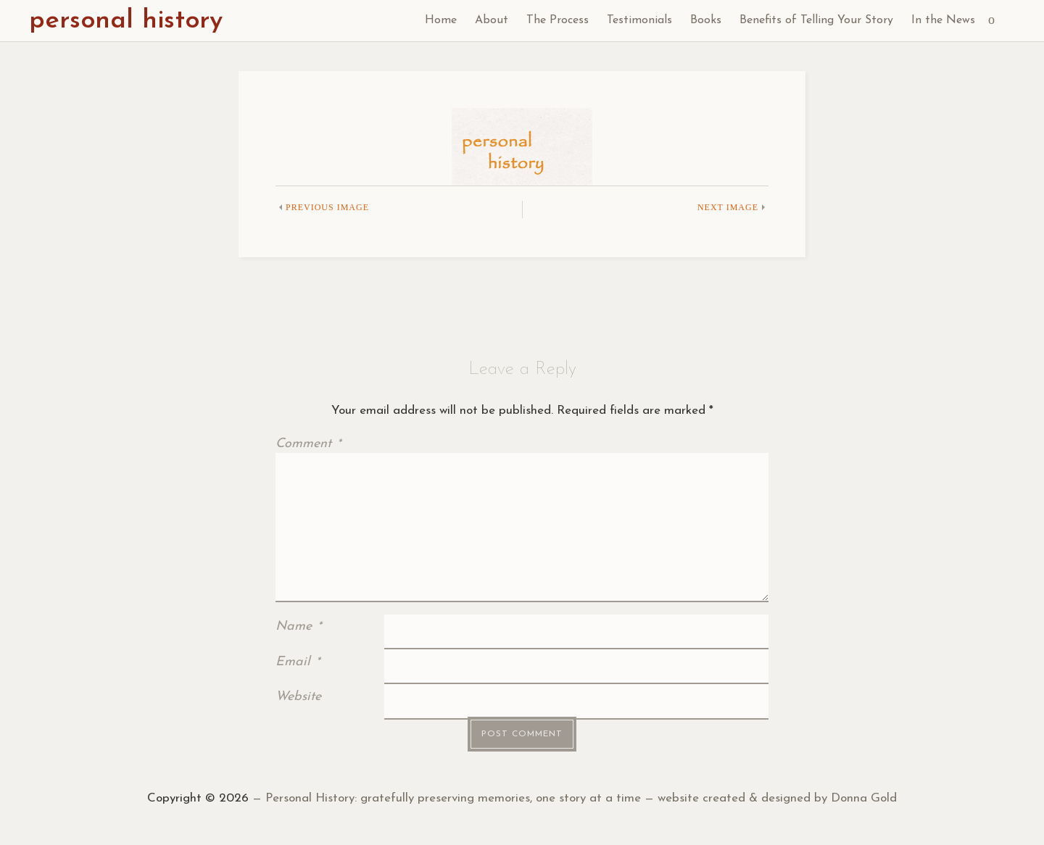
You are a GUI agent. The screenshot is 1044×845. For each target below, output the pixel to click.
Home (441, 20)
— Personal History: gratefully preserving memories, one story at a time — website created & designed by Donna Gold (573, 798)
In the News (943, 20)
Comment (308, 444)
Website (298, 697)
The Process (557, 20)
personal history (126, 21)
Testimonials (639, 20)
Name (298, 626)
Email (298, 662)
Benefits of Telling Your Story (816, 20)
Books (705, 20)
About (491, 20)
